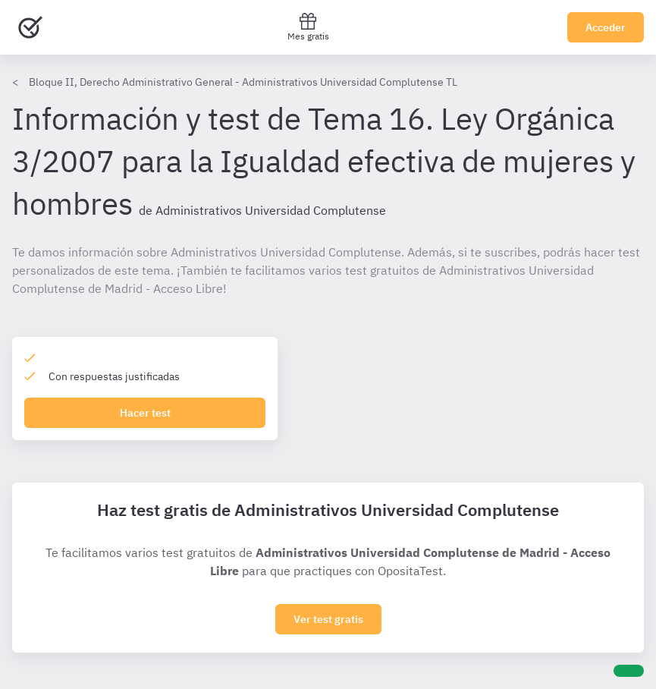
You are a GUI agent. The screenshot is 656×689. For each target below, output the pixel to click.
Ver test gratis (328, 619)
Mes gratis (308, 27)
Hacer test (145, 413)
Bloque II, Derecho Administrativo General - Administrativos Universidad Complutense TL (243, 82)
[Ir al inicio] (30, 27)
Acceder (605, 27)
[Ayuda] (629, 671)
